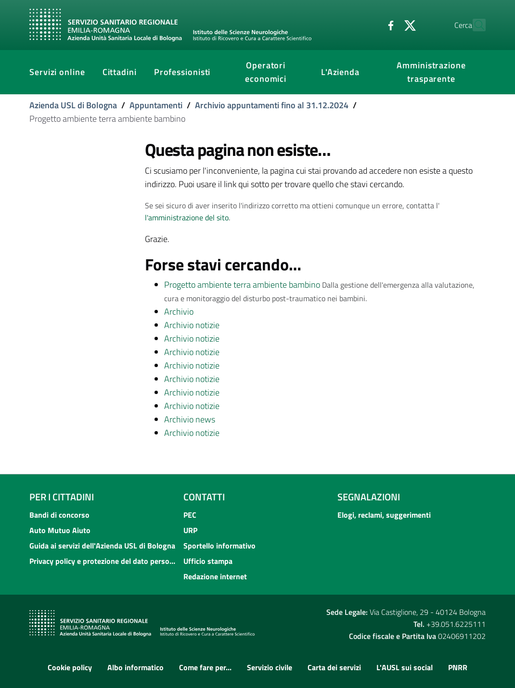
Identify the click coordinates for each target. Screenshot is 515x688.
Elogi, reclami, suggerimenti (384, 515)
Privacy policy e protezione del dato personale (103, 561)
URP (190, 530)
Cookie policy (70, 667)
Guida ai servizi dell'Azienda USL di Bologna (102, 545)
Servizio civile (269, 667)
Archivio (178, 311)
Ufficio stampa (207, 561)
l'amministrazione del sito (187, 217)
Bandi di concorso (59, 515)
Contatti (204, 496)
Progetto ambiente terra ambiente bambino (242, 284)
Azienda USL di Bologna (73, 105)
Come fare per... (205, 667)
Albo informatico (135, 667)
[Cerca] (474, 25)
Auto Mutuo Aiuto (59, 530)
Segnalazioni (368, 496)
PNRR (457, 667)
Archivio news (189, 419)
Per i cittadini (61, 496)
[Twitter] (389, 24)
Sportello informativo (219, 545)
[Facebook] (369, 24)
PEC (189, 515)
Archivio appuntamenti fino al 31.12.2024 (271, 105)
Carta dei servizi (334, 667)
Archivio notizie (191, 325)
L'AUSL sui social (404, 667)
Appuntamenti (155, 105)
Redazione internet (215, 576)
